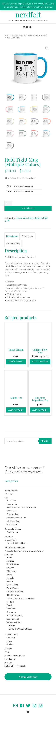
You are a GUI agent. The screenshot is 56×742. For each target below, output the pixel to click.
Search (45, 441)
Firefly (12, 625)
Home (6, 36)
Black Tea (11, 500)
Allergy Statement (28, 676)
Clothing (11, 637)
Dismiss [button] (48, 6)
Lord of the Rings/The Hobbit (20, 598)
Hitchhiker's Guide (15, 591)
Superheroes (13, 564)
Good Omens (13, 588)
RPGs (9, 574)
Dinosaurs (11, 571)
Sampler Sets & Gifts (16, 517)
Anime (10, 581)
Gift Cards (9, 494)
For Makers (9, 659)
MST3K (10, 601)
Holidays (8, 662)
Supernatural (13, 619)
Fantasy (10, 561)
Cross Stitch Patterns (17, 543)
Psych (9, 605)
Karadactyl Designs (13, 529)
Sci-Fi (6, 221)
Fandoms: (15, 36)
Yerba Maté (12, 524)
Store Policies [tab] (13, 243)
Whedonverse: (14, 622)
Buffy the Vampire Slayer (20, 629)
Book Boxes (12, 532)
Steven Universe (14, 615)
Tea (6, 497)
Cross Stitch (10, 540)
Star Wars (11, 612)
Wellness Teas (13, 521)
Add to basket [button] (16, 361)
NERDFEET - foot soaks (15, 665)
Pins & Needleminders (14, 547)
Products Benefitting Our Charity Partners (24, 551)
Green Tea (12, 504)
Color (9, 191)
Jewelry (8, 648)
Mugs (31, 218)
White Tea (12, 510)
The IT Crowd (13, 595)
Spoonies (8, 536)
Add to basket (28, 208)
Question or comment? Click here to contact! (24, 469)
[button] (46, 48)
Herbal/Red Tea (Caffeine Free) (21, 507)
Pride (6, 652)
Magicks (10, 578)
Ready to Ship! (41, 218)
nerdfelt (28, 14)
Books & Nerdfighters (14, 655)
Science (10, 567)
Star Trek (11, 608)
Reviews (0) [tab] (27, 236)
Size (9, 186)
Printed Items (10, 634)
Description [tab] (12, 236)
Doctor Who (26, 36)
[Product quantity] (8, 203)
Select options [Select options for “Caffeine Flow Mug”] (40, 361)
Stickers (10, 644)
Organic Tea (12, 514)
